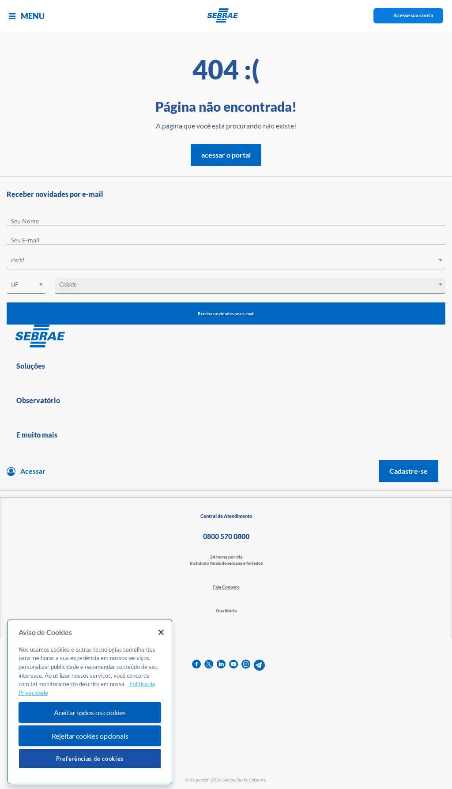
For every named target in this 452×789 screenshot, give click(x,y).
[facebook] (196, 665)
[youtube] (233, 665)
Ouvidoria (226, 610)
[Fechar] (161, 632)
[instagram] (245, 665)
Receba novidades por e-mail (226, 313)
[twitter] (208, 665)
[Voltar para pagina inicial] (226, 336)
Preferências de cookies (90, 758)
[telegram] (259, 665)
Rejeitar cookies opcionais (90, 736)
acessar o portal (226, 155)
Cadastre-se (408, 471)
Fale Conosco (226, 586)
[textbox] (230, 260)
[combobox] (226, 261)
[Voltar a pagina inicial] (226, 15)
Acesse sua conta (413, 15)
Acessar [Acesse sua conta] (32, 471)
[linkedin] (221, 665)
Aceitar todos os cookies (90, 712)
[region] (90, 702)
